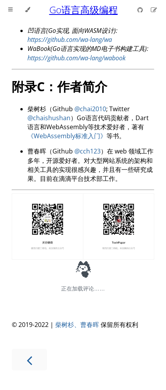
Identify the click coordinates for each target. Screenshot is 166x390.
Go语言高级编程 (83, 9)
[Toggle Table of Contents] (10, 10)
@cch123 (87, 151)
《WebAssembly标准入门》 (66, 136)
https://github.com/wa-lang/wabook (76, 58)
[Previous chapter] (29, 359)
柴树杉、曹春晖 (77, 324)
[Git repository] (141, 9)
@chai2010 (90, 109)
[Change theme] (27, 10)
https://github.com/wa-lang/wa (69, 39)
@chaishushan (48, 118)
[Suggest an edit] (154, 9)
